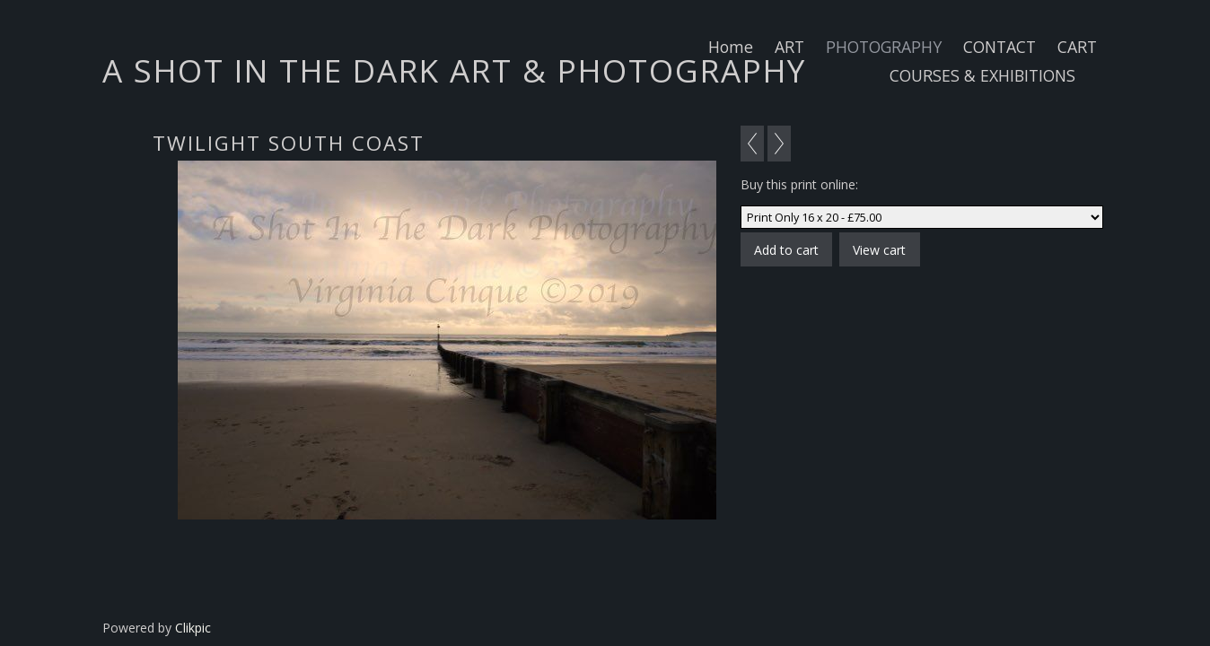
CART (1077, 46)
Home (730, 46)
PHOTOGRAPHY (884, 46)
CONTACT (999, 46)
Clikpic (193, 627)
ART (789, 46)
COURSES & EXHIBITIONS (982, 75)
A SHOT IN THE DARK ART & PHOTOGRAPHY (454, 70)
